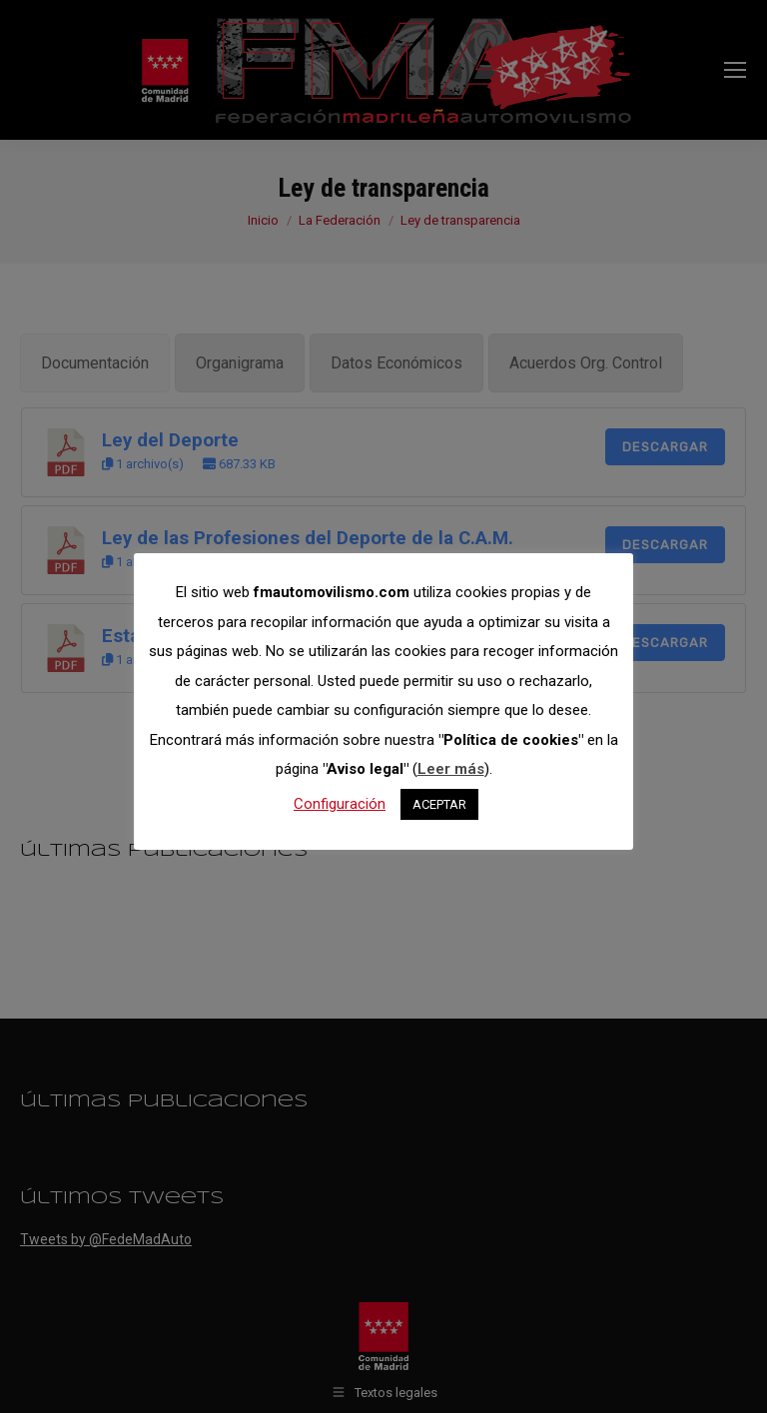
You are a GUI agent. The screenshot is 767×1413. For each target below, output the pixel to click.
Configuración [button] (339, 804)
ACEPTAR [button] (439, 804)
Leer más (450, 769)
